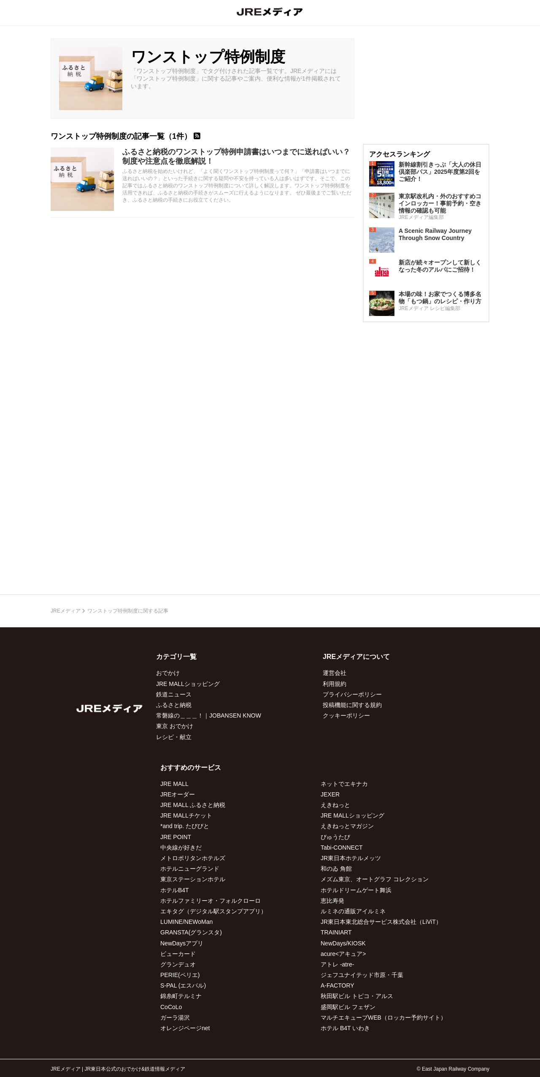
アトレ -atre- (337, 964)
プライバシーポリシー (352, 694)
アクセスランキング (399, 154)
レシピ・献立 (174, 737)
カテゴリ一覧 (176, 656)
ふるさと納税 (174, 705)
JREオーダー (177, 794)
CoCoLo (171, 1007)
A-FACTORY (337, 985)
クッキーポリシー (346, 715)
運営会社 (334, 672)
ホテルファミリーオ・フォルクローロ (210, 900)
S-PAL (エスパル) (183, 985)
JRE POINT (175, 837)
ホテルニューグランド (189, 868)
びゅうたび (335, 837)
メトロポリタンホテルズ (192, 858)
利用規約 (334, 683)
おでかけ (168, 672)
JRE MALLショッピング (188, 683)
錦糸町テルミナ (181, 996)
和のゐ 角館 (336, 868)
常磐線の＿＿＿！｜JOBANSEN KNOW (208, 715)
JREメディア (66, 611)
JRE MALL (174, 783)
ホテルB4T (174, 890)
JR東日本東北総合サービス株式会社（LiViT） (381, 921)
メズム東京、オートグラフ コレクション (375, 879)
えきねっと (335, 805)
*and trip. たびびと (184, 826)
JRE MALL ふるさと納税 (192, 805)
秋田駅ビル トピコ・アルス (357, 996)
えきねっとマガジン (347, 826)
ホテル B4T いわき (345, 1028)
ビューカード (178, 953)
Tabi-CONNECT (342, 847)
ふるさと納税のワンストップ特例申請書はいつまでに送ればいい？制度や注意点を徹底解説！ (236, 156)
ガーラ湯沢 (175, 1017)
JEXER (330, 794)
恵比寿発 (332, 900)
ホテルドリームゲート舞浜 (356, 890)
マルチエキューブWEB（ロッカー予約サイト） (383, 1017)
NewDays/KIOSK (343, 943)
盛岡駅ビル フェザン (348, 1007)
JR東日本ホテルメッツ (351, 858)
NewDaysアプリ (181, 943)
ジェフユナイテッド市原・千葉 (362, 975)
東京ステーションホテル (192, 879)
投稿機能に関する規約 (352, 705)
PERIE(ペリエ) (180, 975)
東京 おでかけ (174, 726)
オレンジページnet (185, 1028)
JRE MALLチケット (186, 815)
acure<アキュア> (343, 953)
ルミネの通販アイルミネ (353, 911)
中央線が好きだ (181, 847)
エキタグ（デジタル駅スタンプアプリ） (213, 911)
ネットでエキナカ (344, 783)
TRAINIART (336, 932)
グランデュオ (178, 964)
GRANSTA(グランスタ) (191, 932)
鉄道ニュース (174, 694)
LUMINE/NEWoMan (186, 921)
